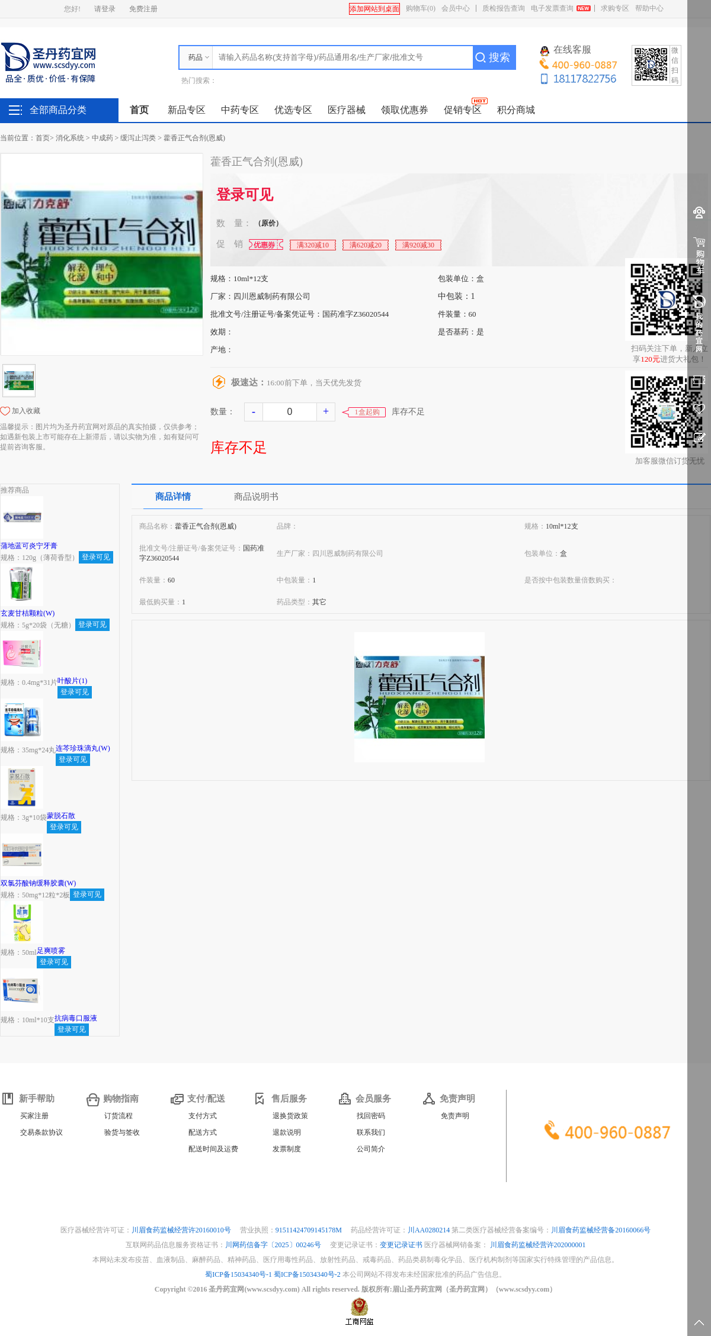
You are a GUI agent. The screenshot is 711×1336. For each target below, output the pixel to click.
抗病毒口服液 (76, 1018)
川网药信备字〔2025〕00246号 (274, 1245)
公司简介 (371, 1149)
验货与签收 (122, 1132)
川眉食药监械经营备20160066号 (601, 1230)
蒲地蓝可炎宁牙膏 (29, 546)
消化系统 (70, 138)
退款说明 (287, 1132)
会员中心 (455, 8)
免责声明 (455, 1116)
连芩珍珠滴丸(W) (83, 748)
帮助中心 (649, 8)
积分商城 (516, 110)
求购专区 (615, 8)
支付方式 (202, 1116)
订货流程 (118, 1116)
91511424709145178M (310, 1230)
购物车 (420, 8)
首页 (139, 110)
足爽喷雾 (51, 951)
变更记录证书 (401, 1245)
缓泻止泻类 (138, 138)
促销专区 (463, 110)
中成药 (102, 138)
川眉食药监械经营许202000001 (538, 1245)
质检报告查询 (503, 8)
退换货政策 (290, 1116)
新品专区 (187, 110)
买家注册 (34, 1116)
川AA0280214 (429, 1230)
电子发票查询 (552, 8)
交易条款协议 (41, 1132)
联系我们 (371, 1132)
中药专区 (240, 110)
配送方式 (202, 1132)
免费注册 (143, 9)
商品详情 (173, 496)
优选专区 (293, 110)
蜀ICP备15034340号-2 (307, 1274)
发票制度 (287, 1149)
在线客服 (565, 50)
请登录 (105, 9)
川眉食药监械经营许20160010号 (182, 1230)
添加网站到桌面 (374, 9)
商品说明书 (256, 496)
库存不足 (238, 447)
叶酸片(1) (72, 681)
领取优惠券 (404, 110)
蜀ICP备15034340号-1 (238, 1274)
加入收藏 (26, 411)
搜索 (499, 57)
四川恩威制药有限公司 (271, 296)
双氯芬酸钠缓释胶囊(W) (38, 883)
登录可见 (244, 194)
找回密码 (371, 1116)
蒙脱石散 (61, 816)
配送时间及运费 (213, 1149)
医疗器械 (347, 110)
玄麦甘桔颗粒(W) (28, 613)
